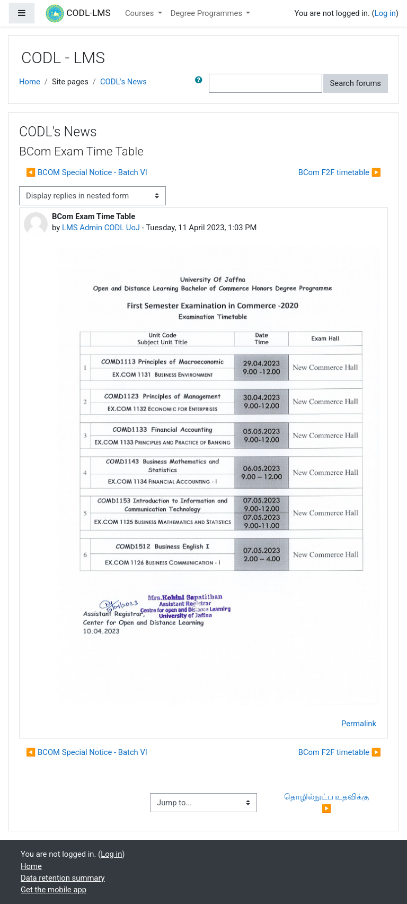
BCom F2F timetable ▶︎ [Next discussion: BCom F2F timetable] (339, 172)
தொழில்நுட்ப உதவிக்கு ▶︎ (327, 802)
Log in (385, 13)
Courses (140, 13)
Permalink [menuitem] (358, 723)
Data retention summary (63, 878)
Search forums (356, 83)
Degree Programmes (207, 13)
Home (29, 81)
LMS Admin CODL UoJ (101, 227)
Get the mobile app (53, 889)
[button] (201, 83)
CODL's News (123, 81)
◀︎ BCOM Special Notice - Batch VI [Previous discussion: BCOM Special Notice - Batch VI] (86, 172)
